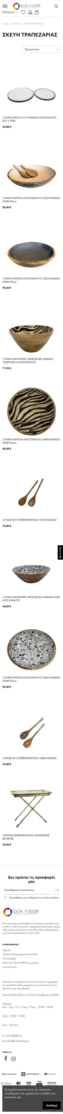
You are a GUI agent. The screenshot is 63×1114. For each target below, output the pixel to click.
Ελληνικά (10, 12)
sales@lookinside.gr (17, 1041)
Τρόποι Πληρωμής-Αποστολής (20, 954)
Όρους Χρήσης (51, 897)
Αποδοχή (51, 1105)
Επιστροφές (9, 958)
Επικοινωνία (9, 967)
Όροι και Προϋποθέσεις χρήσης (20, 962)
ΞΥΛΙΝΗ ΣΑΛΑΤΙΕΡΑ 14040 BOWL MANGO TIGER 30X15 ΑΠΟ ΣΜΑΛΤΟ (27, 360)
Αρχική (6, 950)
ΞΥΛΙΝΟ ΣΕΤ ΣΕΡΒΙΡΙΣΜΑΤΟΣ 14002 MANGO (29, 758)
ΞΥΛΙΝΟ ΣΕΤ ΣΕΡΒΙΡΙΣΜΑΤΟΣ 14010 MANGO (29, 520)
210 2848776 (14, 1035)
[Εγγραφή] (57, 890)
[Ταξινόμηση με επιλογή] (41, 49)
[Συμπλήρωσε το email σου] (29, 890)
